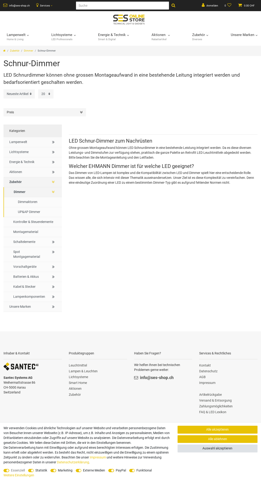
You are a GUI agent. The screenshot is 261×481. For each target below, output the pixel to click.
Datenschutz (208, 371)
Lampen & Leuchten (83, 371)
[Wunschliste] (228, 5)
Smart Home (78, 383)
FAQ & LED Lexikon (212, 412)
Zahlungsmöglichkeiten (216, 406)
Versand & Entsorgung (215, 400)
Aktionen (75, 388)
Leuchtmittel (78, 365)
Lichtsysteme (78, 377)
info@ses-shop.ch (16, 5)
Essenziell (18, 470)
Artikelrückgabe (210, 394)
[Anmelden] (209, 5)
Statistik (41, 470)
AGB (202, 377)
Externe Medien (94, 470)
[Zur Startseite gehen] (4, 50)
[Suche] (122, 6)
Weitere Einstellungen (18, 475)
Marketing (65, 470)
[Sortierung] (19, 93)
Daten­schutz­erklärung (73, 462)
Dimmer (28, 50)
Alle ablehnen (217, 439)
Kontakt (205, 365)
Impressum (207, 383)
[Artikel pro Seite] (45, 93)
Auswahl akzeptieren (217, 448)
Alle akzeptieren (217, 429)
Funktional (144, 470)
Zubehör (15, 50)
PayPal (121, 470)
